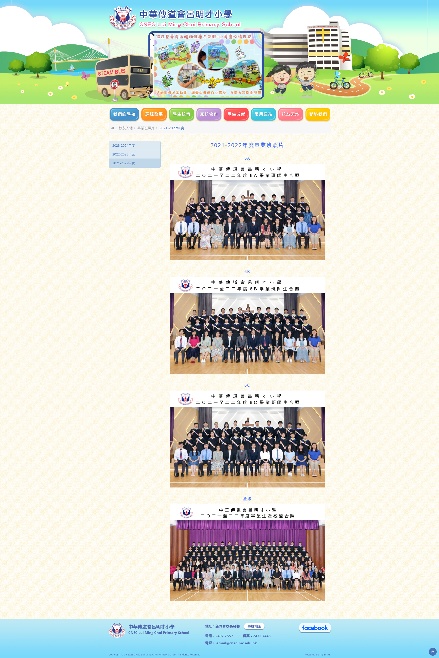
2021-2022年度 (123, 163)
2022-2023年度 (123, 154)
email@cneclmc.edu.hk (236, 643)
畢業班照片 (146, 128)
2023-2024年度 (123, 145)
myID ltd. (325, 654)
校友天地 (126, 128)
